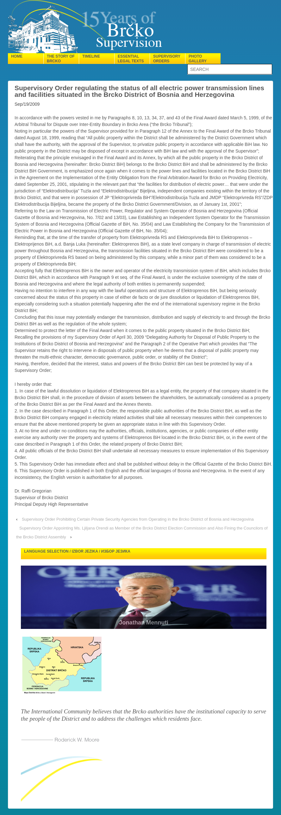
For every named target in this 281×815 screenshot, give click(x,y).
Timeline (91, 56)
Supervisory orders (166, 58)
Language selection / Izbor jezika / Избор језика (77, 551)
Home (16, 56)
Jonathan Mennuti (150, 622)
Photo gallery (198, 58)
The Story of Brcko (61, 58)
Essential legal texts (131, 58)
